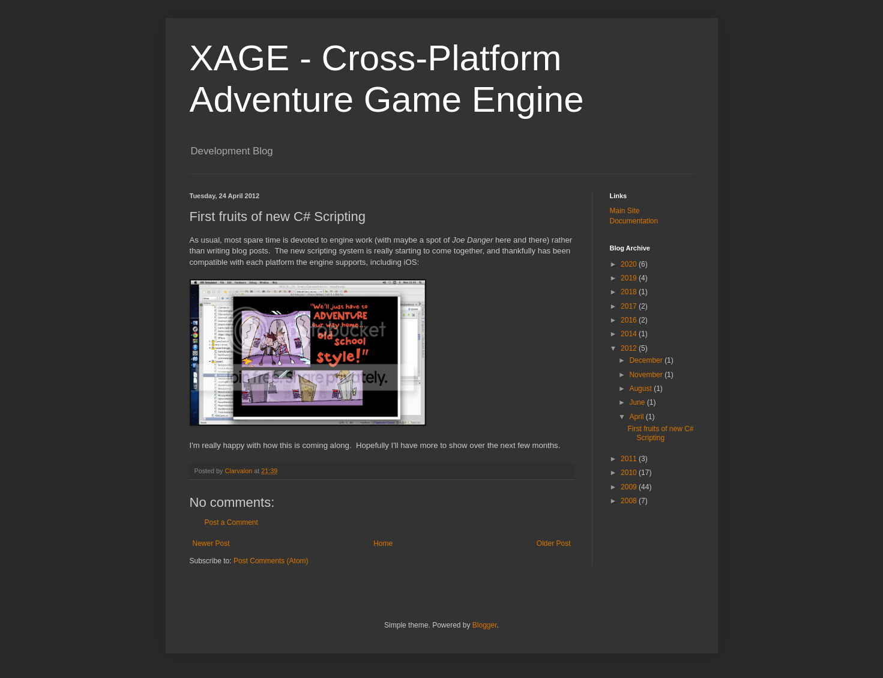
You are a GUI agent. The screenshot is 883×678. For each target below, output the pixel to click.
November (647, 375)
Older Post (554, 543)
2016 (630, 320)
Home (383, 543)
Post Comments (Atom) (271, 561)
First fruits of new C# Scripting (660, 433)
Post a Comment (231, 522)
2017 (630, 306)
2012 (630, 348)
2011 (630, 459)
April (637, 417)
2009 (630, 487)
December (647, 360)
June (637, 402)
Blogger (484, 625)
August (641, 388)
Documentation (634, 221)
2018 (630, 292)
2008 (630, 501)
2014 (630, 334)
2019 (630, 278)
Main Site (625, 211)
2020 (630, 264)
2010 (630, 472)
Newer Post (211, 543)
